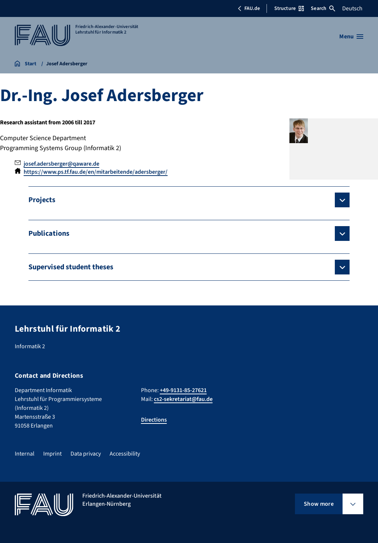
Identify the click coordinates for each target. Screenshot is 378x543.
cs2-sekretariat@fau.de (183, 399)
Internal (24, 454)
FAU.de (248, 8)
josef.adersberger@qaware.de (61, 164)
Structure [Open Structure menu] (289, 8)
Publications (48, 233)
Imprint (52, 454)
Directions (154, 420)
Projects (41, 200)
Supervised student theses (70, 267)
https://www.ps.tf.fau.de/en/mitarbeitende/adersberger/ (96, 172)
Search (323, 8)
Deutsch (352, 8)
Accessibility (125, 454)
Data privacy (86, 454)
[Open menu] (351, 36)
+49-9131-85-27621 (183, 390)
